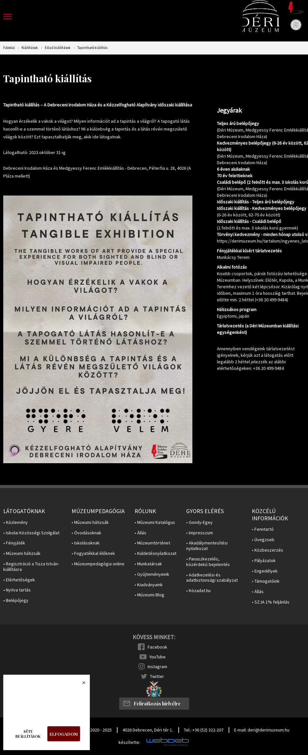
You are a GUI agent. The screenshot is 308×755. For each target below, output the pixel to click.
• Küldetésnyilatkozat (155, 553)
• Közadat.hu (198, 590)
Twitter (157, 676)
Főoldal (9, 48)
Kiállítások (30, 48)
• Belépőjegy (15, 600)
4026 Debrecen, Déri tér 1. (147, 730)
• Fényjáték (14, 543)
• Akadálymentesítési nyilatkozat (207, 545)
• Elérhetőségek (19, 580)
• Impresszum (199, 533)
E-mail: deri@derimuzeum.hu (261, 730)
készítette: (129, 742)
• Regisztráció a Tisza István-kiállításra (31, 566)
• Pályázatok (264, 560)
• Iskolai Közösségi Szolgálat (31, 533)
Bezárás (80, 684)
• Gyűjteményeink (152, 574)
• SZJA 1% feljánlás (270, 602)
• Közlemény (15, 522)
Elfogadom (64, 734)
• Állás (140, 533)
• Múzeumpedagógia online (98, 564)
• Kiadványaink (149, 585)
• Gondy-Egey (199, 522)
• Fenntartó (263, 529)
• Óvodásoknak (86, 533)
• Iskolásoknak (86, 543)
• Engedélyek (265, 571)
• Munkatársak (148, 564)
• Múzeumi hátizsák (22, 553)
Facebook (157, 647)
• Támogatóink (266, 581)
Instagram (157, 666)
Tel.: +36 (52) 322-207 (203, 730)
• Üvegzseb (263, 540)
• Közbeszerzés (267, 550)
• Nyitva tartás (17, 590)
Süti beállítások (28, 734)
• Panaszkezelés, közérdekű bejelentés (208, 561)
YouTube (157, 657)
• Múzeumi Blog (149, 595)
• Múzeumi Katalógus (155, 522)
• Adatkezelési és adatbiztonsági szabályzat (212, 577)
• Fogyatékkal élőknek (93, 553)
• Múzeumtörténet (152, 543)
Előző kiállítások (58, 48)
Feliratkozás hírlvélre (157, 703)
